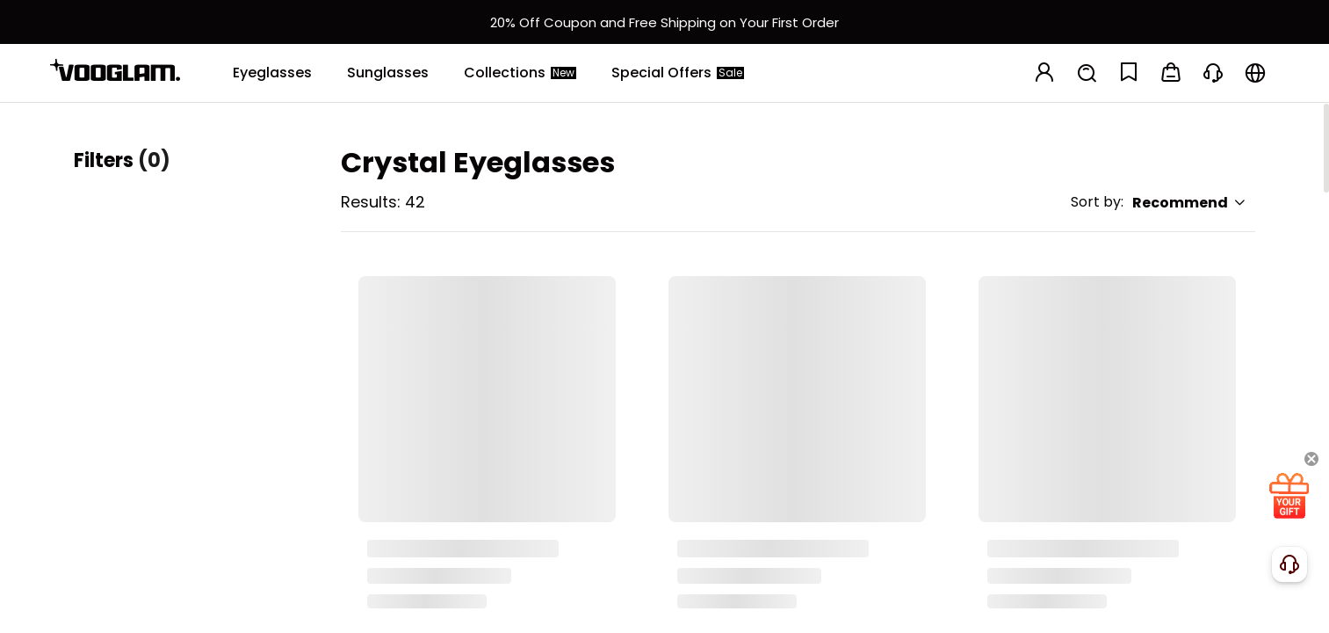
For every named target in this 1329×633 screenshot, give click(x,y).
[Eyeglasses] (272, 73)
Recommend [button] (1189, 203)
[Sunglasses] (387, 73)
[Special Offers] (678, 73)
